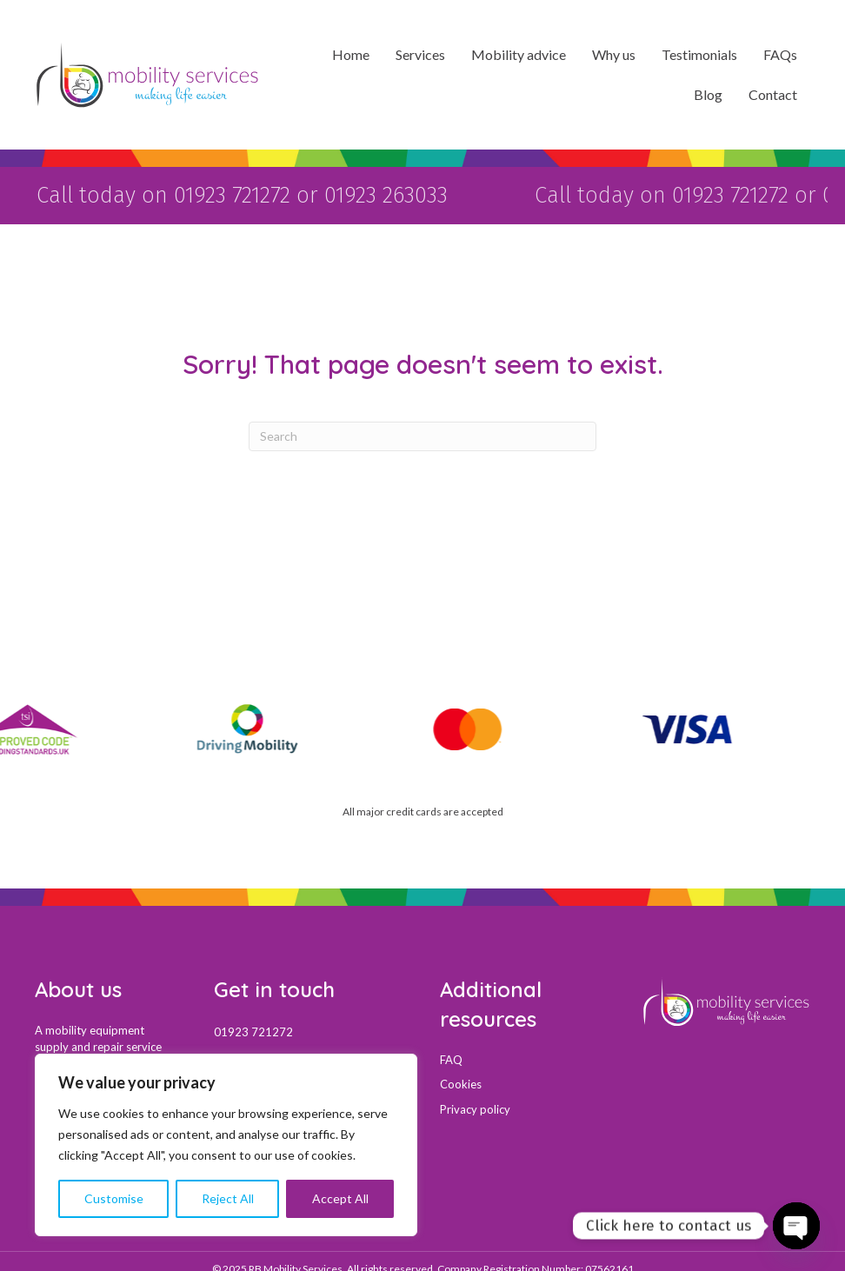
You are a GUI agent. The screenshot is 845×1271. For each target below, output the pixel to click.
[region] (226, 1145)
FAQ (451, 1058)
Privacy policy (475, 1108)
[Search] (422, 434)
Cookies (461, 1082)
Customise (113, 1198)
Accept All (340, 1198)
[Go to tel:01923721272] (309, 1030)
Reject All (228, 1198)
